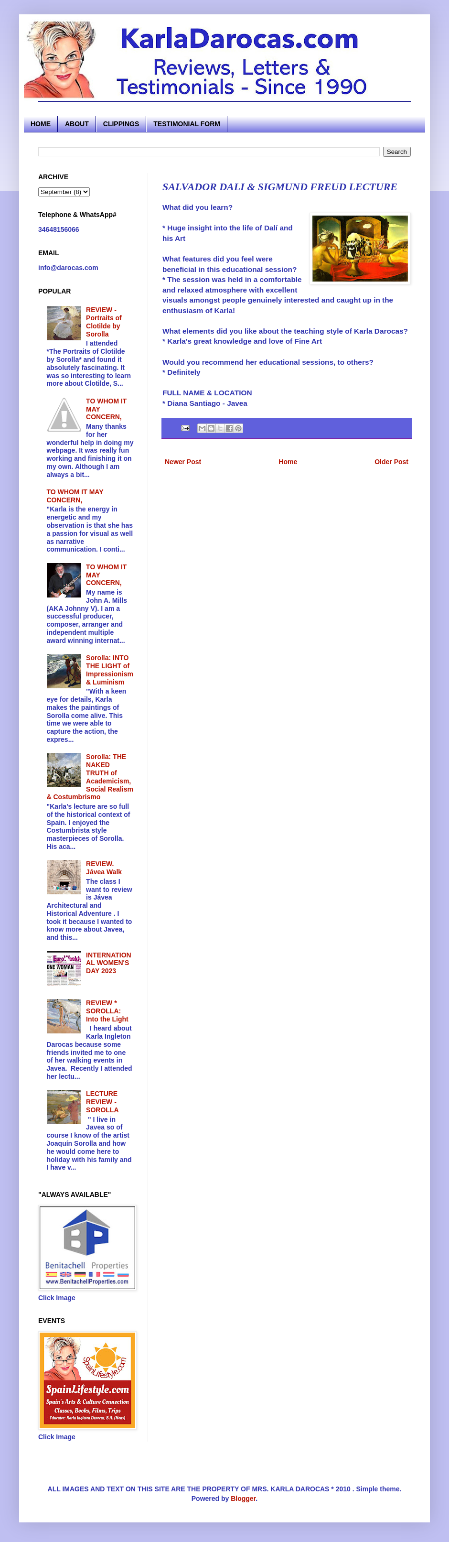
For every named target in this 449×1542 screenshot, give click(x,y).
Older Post (391, 462)
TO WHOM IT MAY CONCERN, (75, 496)
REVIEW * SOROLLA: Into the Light (107, 1011)
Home (287, 462)
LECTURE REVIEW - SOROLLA (102, 1102)
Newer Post (183, 462)
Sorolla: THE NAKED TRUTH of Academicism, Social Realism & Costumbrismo (90, 777)
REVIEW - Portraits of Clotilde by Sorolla (104, 321)
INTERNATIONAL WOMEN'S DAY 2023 (108, 963)
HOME (41, 124)
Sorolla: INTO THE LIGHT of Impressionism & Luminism (109, 669)
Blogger (243, 1498)
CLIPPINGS (121, 124)
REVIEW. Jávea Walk (104, 868)
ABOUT (77, 124)
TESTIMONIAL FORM (186, 124)
